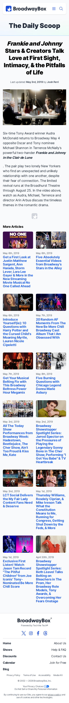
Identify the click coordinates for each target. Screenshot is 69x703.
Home (7, 643)
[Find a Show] (61, 8)
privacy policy (54, 694)
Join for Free (57, 662)
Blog (6, 669)
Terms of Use (29, 675)
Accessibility (44, 675)
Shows (7, 649)
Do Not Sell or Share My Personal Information (36, 689)
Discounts (10, 656)
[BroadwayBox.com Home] (26, 9)
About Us (60, 643)
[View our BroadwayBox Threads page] (45, 633)
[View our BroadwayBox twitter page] (24, 633)
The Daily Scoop (34, 26)
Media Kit (57, 675)
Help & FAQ (58, 649)
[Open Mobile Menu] (54, 8)
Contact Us (58, 656)
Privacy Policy (13, 675)
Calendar (9, 662)
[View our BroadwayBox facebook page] (38, 633)
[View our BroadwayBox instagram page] (31, 633)
